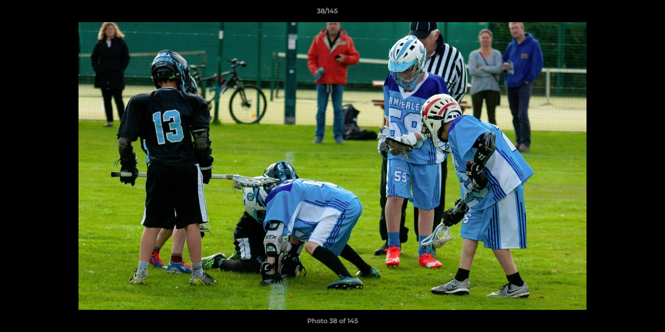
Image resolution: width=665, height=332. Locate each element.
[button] (626, 13)
